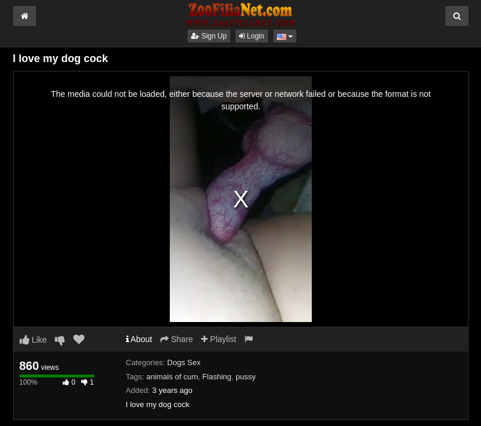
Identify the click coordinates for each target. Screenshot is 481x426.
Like (33, 339)
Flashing (216, 376)
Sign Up (209, 36)
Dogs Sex (184, 362)
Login (251, 36)
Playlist (218, 339)
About (139, 339)
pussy (245, 376)
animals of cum (172, 376)
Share (176, 339)
